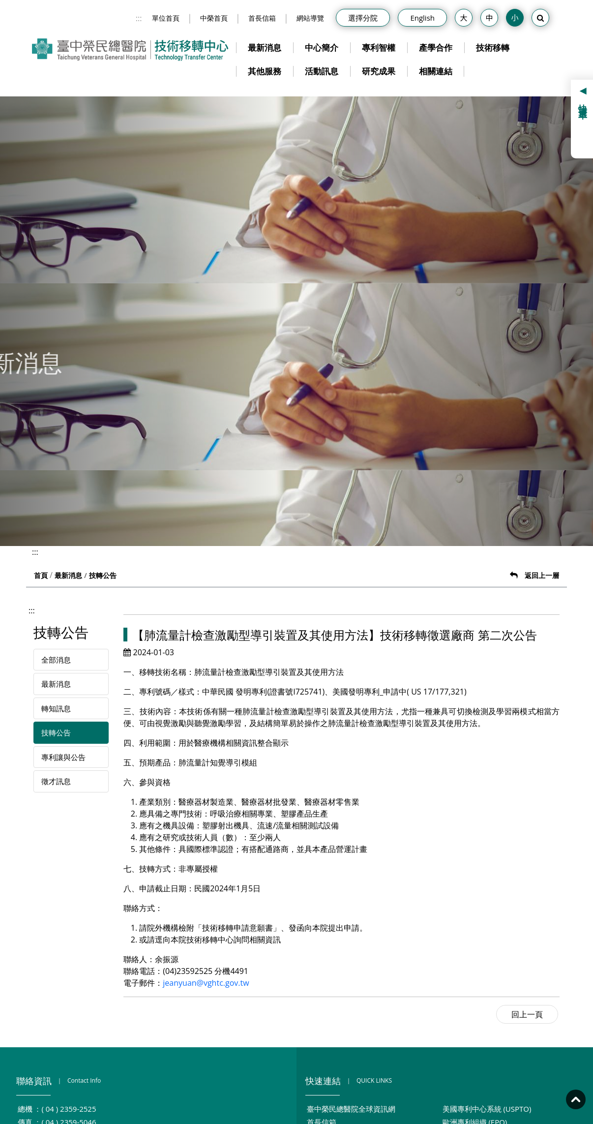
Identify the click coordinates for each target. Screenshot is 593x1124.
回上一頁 (527, 1014)
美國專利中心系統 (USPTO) (487, 1109)
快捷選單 (583, 102)
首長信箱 (262, 18)
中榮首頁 (214, 18)
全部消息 (56, 660)
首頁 (41, 575)
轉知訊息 (56, 708)
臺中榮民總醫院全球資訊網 (351, 1109)
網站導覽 (310, 18)
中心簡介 (321, 47)
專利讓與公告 (63, 757)
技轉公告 (56, 732)
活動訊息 (321, 71)
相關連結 (435, 71)
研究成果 (378, 71)
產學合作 (435, 47)
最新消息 (264, 47)
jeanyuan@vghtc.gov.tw (206, 982)
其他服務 (264, 71)
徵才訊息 (56, 781)
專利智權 (378, 47)
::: (139, 18)
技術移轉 (492, 47)
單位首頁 (165, 18)
